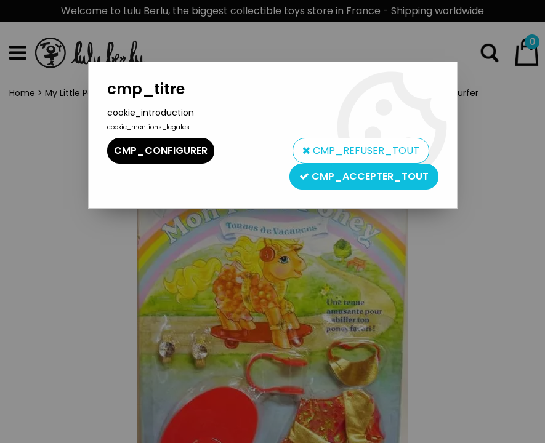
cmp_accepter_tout (364, 176)
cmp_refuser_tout (360, 150)
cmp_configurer (161, 150)
